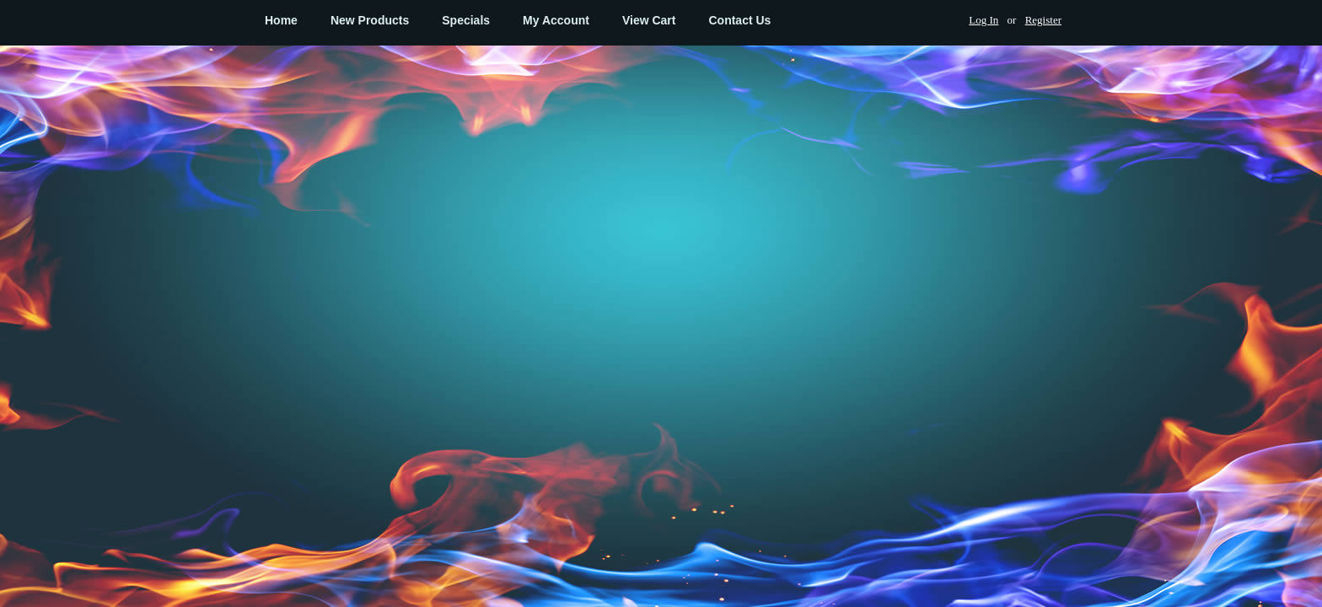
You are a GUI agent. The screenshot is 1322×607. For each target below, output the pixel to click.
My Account (556, 20)
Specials (466, 20)
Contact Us (739, 20)
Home (281, 20)
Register (1043, 19)
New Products (369, 20)
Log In (983, 19)
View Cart (649, 20)
